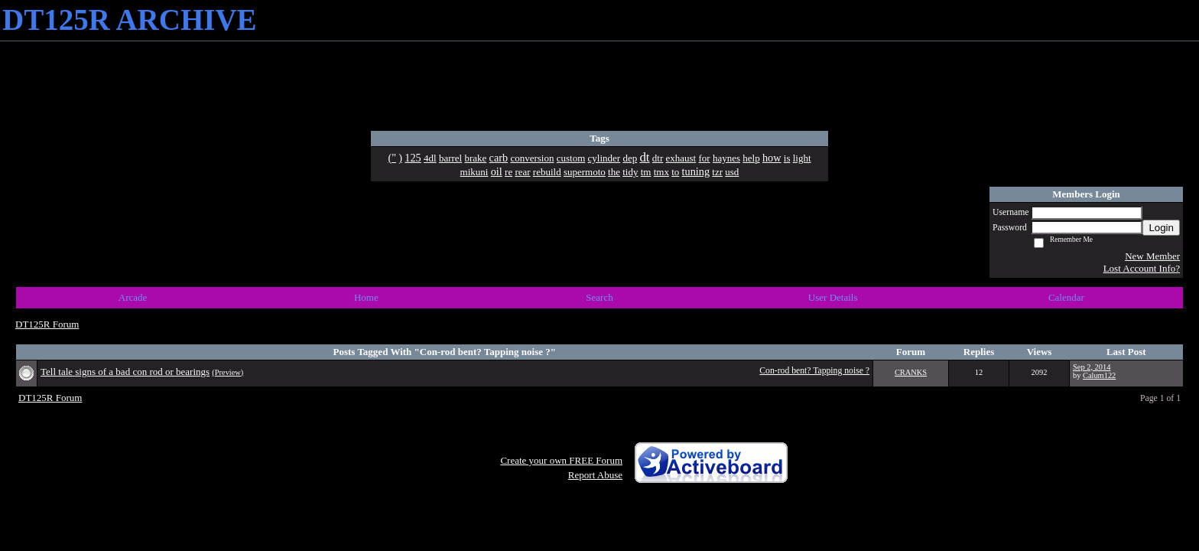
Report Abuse (595, 475)
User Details (833, 297)
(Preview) (227, 372)
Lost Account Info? (1141, 268)
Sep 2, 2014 (1091, 367)
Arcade (133, 297)
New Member (1152, 256)
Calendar (1066, 297)
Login (1161, 227)
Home (366, 297)
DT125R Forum (47, 324)
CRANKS (911, 372)
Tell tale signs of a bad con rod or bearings (125, 371)
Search (599, 297)
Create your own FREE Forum (561, 460)
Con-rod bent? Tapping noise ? (814, 371)
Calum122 (1099, 375)
